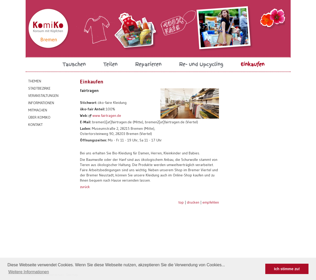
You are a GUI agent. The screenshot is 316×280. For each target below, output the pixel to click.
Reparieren (148, 64)
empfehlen (210, 202)
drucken (193, 202)
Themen (34, 81)
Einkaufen (252, 64)
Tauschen (74, 64)
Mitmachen (37, 110)
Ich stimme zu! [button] (287, 269)
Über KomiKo (39, 117)
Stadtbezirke (39, 88)
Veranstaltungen (43, 95)
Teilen (110, 64)
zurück (85, 186)
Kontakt (35, 124)
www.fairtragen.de (106, 115)
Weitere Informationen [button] (28, 272)
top (181, 202)
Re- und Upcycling (201, 64)
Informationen (41, 102)
